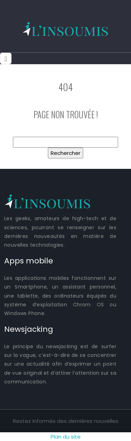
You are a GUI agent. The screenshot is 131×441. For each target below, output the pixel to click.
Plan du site (66, 436)
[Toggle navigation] (6, 58)
